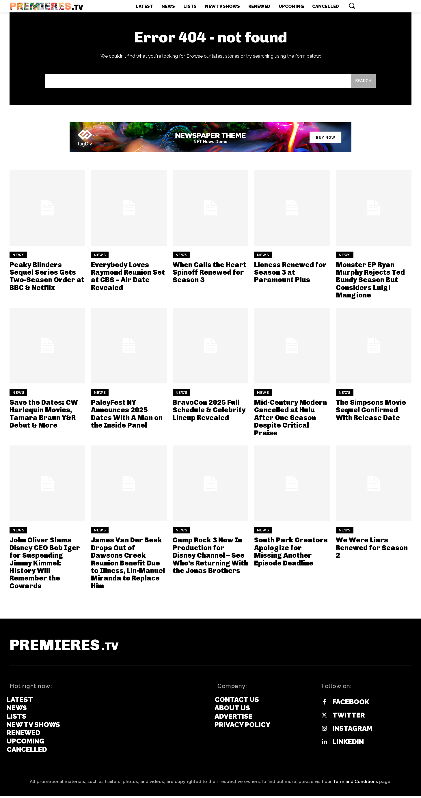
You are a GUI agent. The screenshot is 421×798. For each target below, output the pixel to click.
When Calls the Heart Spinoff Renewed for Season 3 (209, 273)
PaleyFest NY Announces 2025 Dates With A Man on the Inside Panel (127, 414)
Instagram (352, 730)
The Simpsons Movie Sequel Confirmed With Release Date (371, 411)
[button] (351, 5)
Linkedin (348, 743)
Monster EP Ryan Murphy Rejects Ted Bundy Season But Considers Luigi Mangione (370, 280)
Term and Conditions (355, 783)
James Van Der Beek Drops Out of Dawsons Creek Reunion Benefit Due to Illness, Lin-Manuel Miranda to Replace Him (128, 564)
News (18, 256)
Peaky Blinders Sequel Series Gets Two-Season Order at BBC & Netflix (47, 277)
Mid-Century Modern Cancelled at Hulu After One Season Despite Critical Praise (290, 418)
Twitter (348, 717)
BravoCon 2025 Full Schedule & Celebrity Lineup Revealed (209, 411)
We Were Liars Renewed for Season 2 (372, 549)
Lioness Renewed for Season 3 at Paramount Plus (290, 273)
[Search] (363, 82)
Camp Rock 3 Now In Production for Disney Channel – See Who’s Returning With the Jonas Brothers (210, 556)
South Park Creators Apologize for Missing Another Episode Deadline (291, 552)
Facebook (350, 704)
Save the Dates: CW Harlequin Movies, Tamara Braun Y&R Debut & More (44, 414)
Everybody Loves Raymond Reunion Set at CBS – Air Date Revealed (128, 277)
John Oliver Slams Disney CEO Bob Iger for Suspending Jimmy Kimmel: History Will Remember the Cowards (45, 564)
